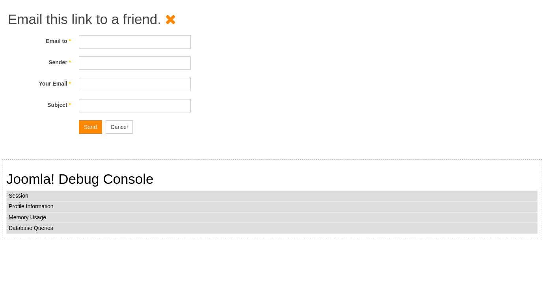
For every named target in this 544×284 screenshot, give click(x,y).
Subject (59, 105)
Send (90, 127)
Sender (59, 62)
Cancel (119, 127)
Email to (58, 41)
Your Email (55, 83)
